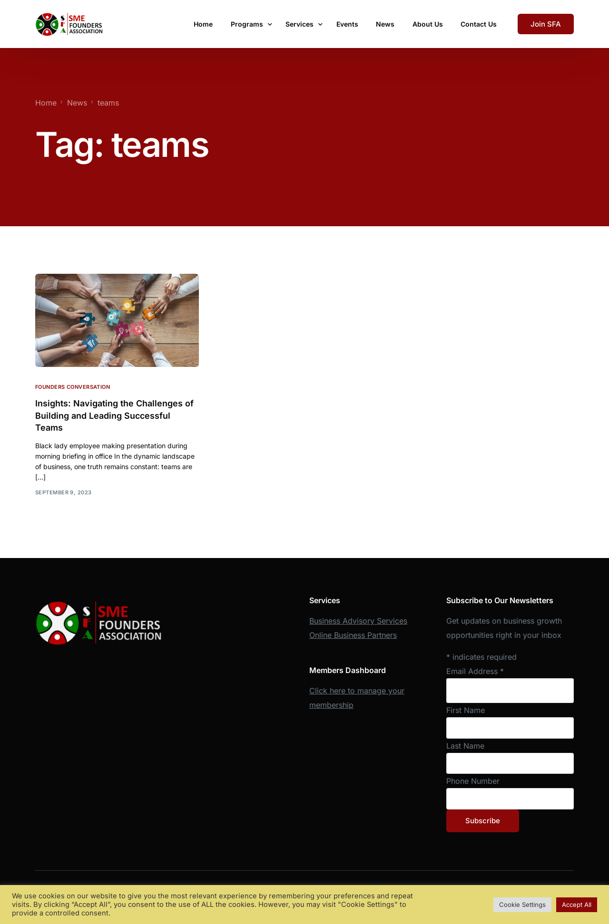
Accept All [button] (576, 904)
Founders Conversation (72, 386)
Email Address (475, 671)
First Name (465, 710)
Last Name (465, 745)
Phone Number (473, 781)
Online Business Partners (353, 635)
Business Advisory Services (358, 621)
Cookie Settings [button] (522, 904)
